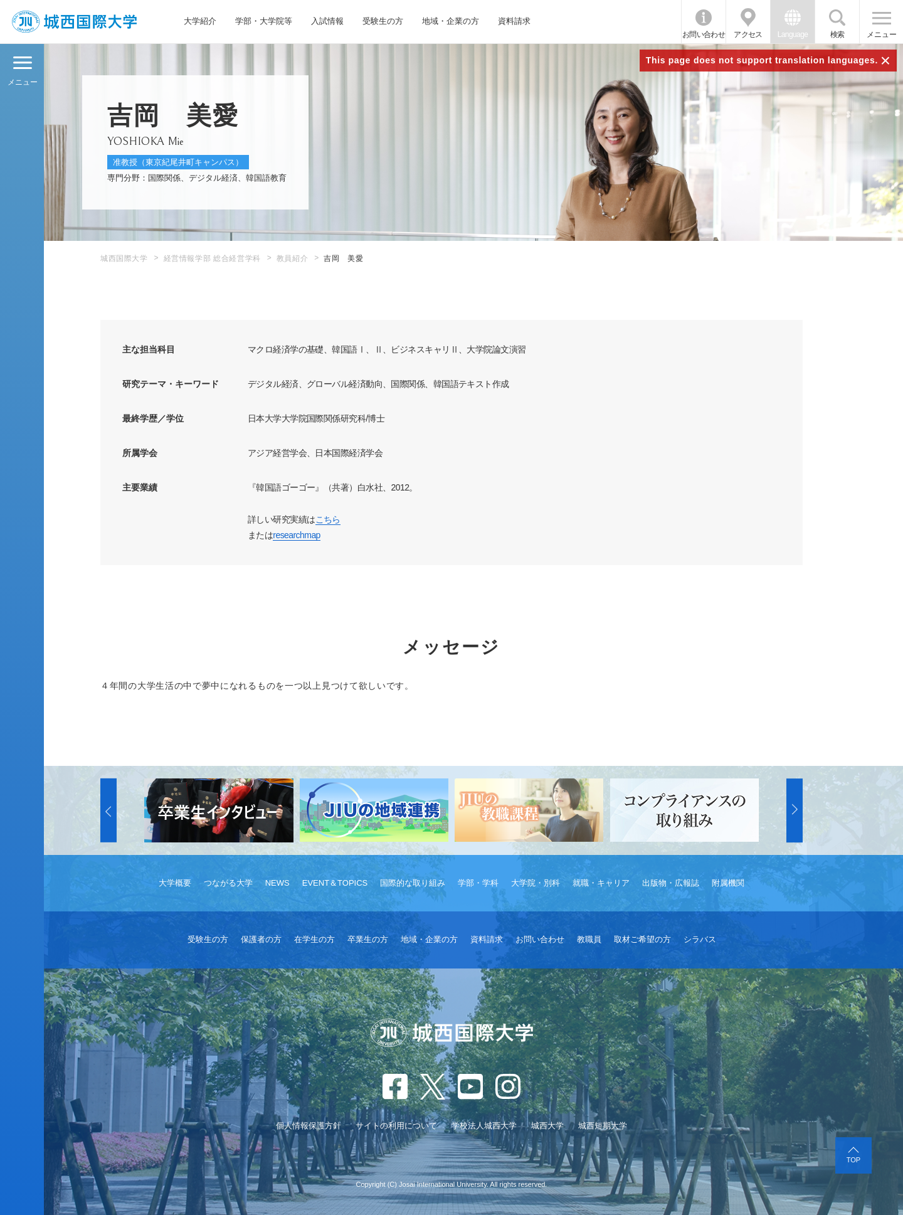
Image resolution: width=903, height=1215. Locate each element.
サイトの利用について (396, 1125)
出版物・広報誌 (670, 883)
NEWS (277, 883)
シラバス (700, 939)
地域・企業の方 (450, 21)
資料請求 (514, 21)
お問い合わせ (703, 34)
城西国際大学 (124, 258)
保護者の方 (261, 939)
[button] (108, 810)
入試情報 (327, 21)
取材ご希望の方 (642, 939)
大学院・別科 (535, 883)
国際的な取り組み (412, 883)
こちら (328, 519)
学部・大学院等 (263, 21)
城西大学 (547, 1125)
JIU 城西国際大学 (74, 22)
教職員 (589, 939)
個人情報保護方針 (308, 1125)
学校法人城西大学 (484, 1125)
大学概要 (175, 883)
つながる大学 (228, 883)
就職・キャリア (601, 883)
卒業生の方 (367, 939)
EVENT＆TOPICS (335, 883)
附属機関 (728, 883)
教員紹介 (292, 258)
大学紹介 (200, 21)
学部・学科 (478, 883)
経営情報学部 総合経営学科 (212, 258)
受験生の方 (382, 21)
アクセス (748, 34)
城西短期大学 (602, 1125)
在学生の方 (314, 939)
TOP (853, 1160)
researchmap (296, 535)
